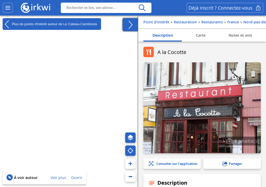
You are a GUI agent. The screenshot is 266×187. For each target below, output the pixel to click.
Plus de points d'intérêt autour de (50, 24)
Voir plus (58, 177)
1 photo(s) (243, 140)
